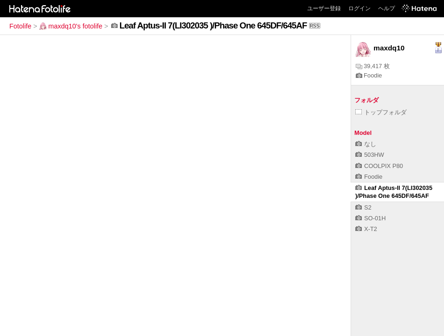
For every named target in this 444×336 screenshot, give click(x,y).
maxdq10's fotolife (71, 26)
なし (365, 143)
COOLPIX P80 (379, 165)
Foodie (369, 75)
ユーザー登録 (324, 8)
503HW (369, 154)
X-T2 (366, 228)
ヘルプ (386, 8)
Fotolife (20, 26)
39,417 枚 (373, 66)
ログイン (359, 8)
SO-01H (370, 218)
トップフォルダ (381, 112)
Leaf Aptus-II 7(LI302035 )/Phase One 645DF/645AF (393, 191)
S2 (363, 207)
